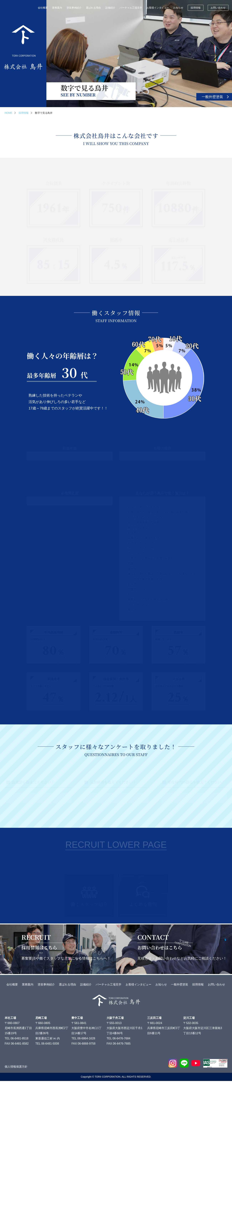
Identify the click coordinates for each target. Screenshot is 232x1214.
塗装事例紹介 (74, 7)
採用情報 (196, 7)
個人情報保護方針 (16, 1199)
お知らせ (178, 7)
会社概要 (43, 7)
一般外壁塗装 (212, 97)
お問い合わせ (218, 7)
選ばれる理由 (93, 7)
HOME (8, 112)
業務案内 (57, 7)
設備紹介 (110, 7)
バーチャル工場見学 (131, 7)
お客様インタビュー (158, 7)
